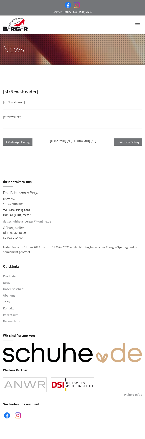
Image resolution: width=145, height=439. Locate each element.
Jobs (6, 302)
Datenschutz (11, 321)
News (6, 282)
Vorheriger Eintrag (18, 142)
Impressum (10, 315)
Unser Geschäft (13, 289)
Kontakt (8, 308)
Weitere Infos (133, 395)
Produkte (9, 276)
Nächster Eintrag (128, 142)
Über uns (9, 295)
